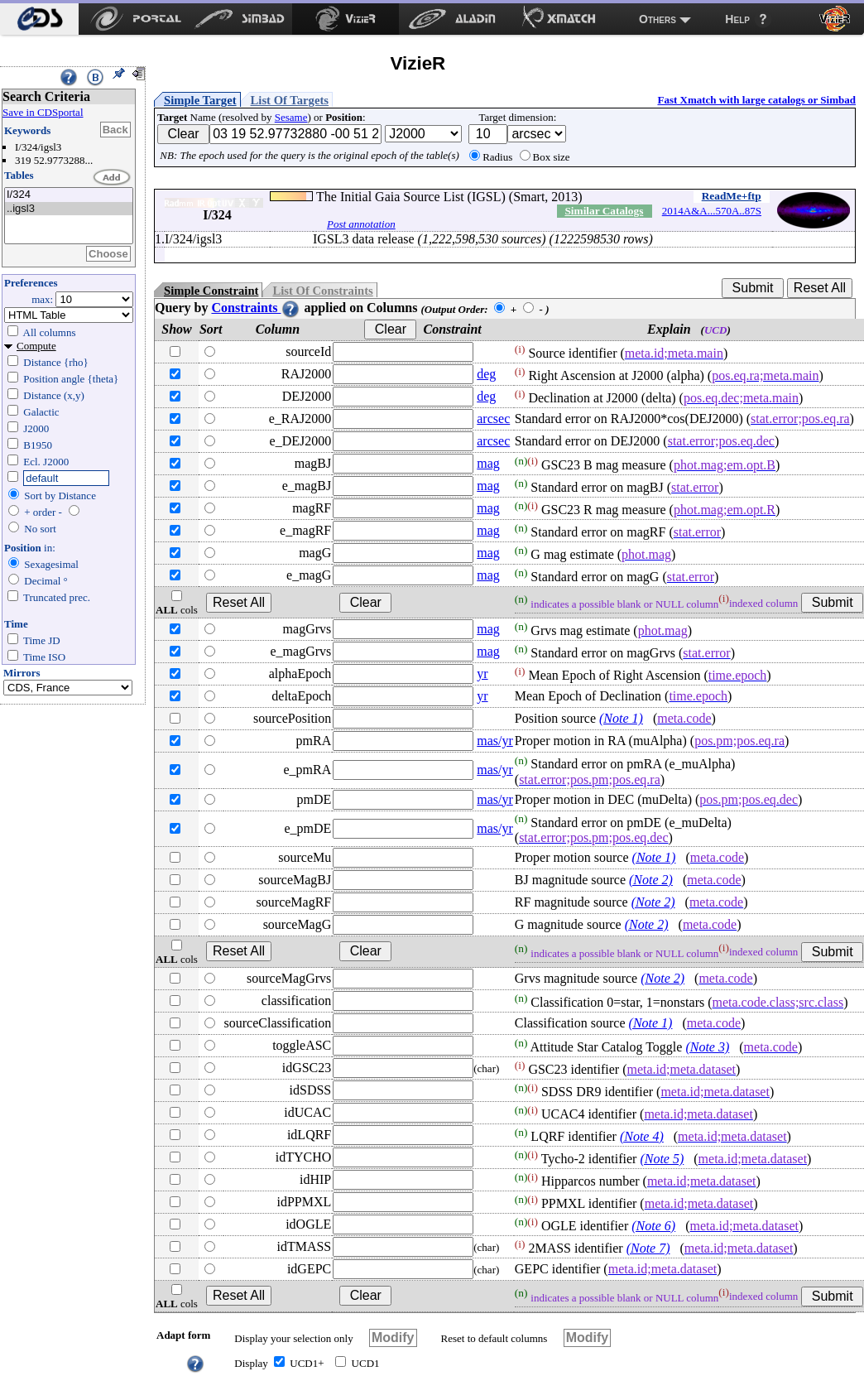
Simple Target (200, 100)
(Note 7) (648, 1248)
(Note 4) (642, 1136)
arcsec (493, 418)
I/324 (68, 195)
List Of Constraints (322, 290)
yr (482, 673)
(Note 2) (651, 880)
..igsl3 (68, 209)
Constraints (255, 308)
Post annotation (361, 224)
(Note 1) (621, 718)
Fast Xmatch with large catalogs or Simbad (756, 100)
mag (488, 463)
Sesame (291, 117)
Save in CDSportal (43, 112)
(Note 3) (707, 1047)
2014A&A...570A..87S (711, 210)
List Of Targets (290, 100)
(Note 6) (653, 1226)
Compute (36, 345)
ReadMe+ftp (731, 196)
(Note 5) (662, 1159)
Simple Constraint (211, 290)
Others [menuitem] (657, 19)
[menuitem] (39, 19)
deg (486, 374)
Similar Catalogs (603, 210)
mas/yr (495, 741)
